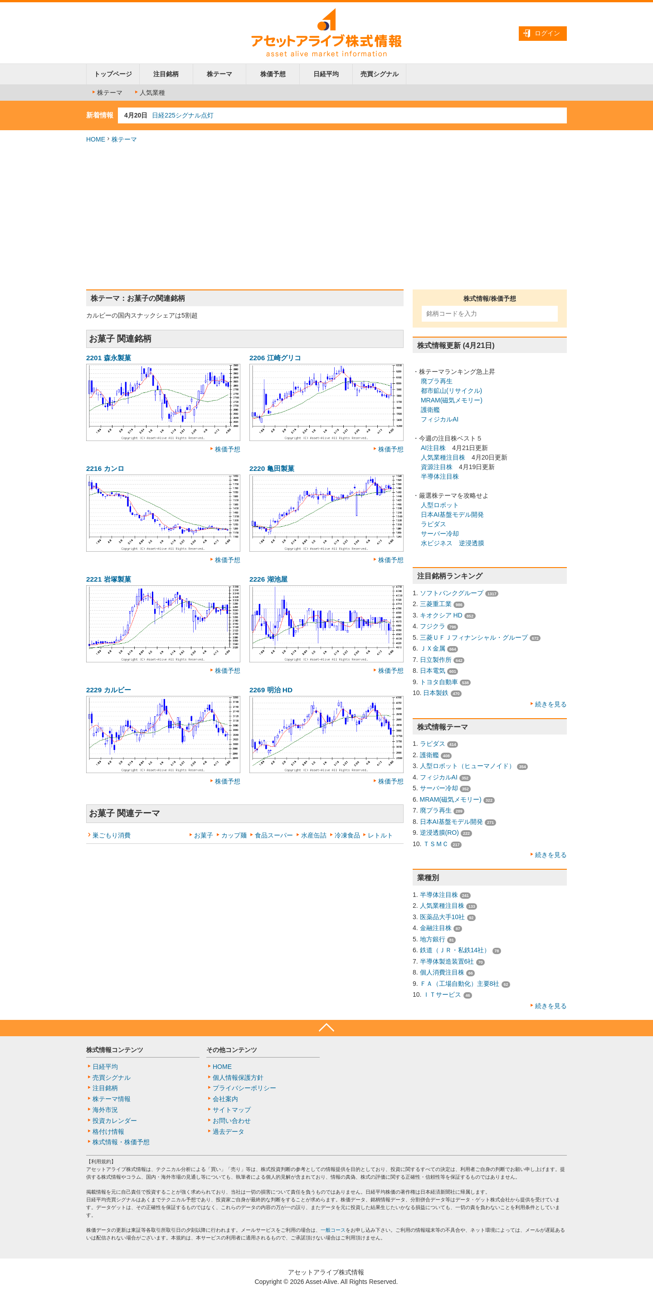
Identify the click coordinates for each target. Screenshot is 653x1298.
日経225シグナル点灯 (182, 115)
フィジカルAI (439, 419)
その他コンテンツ (231, 1049)
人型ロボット (440, 505)
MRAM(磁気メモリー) (451, 400)
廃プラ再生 (437, 381)
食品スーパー (274, 835)
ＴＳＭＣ (435, 843)
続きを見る (551, 704)
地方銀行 (432, 939)
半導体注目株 (440, 476)
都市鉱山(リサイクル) (450, 390)
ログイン (547, 33)
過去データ (228, 1131)
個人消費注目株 (442, 972)
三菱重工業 (436, 603)
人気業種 (149, 92)
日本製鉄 (435, 692)
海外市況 (105, 1109)
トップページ (113, 74)
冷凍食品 (347, 835)
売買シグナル (380, 74)
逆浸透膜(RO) (439, 832)
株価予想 (273, 74)
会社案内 (225, 1098)
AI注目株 (433, 447)
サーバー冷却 (440, 533)
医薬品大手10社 (442, 917)
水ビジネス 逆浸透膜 (452, 543)
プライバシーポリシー (244, 1088)
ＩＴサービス (442, 994)
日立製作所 (436, 659)
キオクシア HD (441, 615)
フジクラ (432, 626)
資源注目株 (437, 466)
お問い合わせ (232, 1120)
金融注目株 (436, 927)
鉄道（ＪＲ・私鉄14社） (455, 950)
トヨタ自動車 (439, 682)
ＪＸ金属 (432, 648)
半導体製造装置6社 (447, 961)
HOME (95, 139)
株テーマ (219, 74)
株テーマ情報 (112, 1098)
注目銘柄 (166, 74)
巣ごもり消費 (112, 835)
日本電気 (432, 670)
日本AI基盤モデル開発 (452, 514)
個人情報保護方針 (238, 1077)
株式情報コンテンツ (114, 1049)
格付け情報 (108, 1131)
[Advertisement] (326, 216)
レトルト (380, 835)
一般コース (333, 1230)
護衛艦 (430, 409)
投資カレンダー (115, 1120)
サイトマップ (232, 1109)
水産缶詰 (313, 835)
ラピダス (433, 524)
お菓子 (203, 835)
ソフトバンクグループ (451, 593)
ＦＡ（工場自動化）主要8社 (460, 983)
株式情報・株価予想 (121, 1142)
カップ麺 (234, 835)
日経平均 (326, 74)
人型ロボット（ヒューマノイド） (467, 765)
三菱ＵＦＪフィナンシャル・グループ (474, 637)
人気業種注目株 (443, 457)
